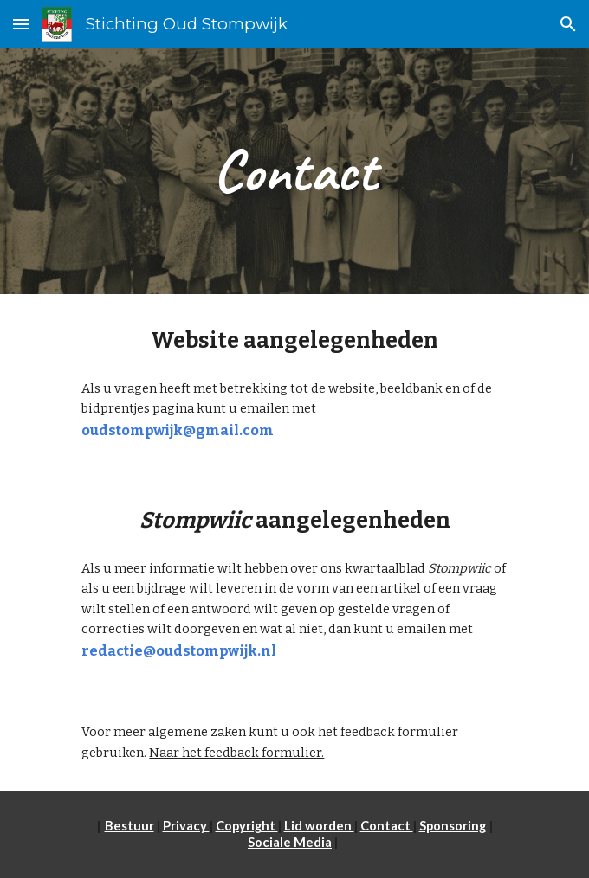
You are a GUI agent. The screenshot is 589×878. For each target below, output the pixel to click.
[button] (21, 24)
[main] (294, 171)
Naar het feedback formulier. (236, 752)
